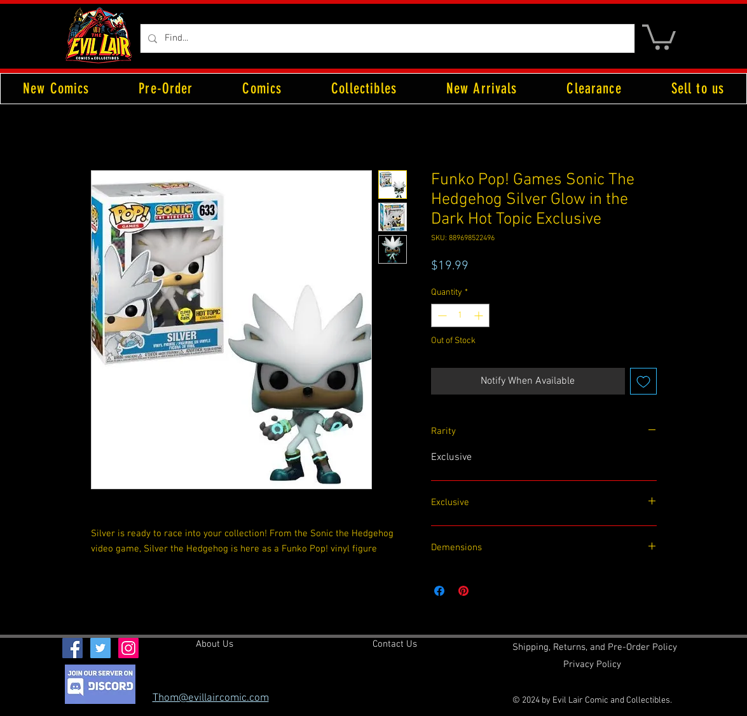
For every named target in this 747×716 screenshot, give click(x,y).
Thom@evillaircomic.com (211, 698)
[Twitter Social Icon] (100, 648)
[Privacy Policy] (592, 664)
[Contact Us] (395, 644)
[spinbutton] (460, 315)
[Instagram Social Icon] (128, 648)
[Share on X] (487, 590)
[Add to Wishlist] (643, 381)
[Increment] (480, 315)
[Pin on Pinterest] (463, 590)
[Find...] (386, 38)
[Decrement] (441, 315)
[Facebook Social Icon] (72, 648)
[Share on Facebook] (439, 590)
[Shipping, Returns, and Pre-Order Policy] (594, 647)
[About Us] (214, 644)
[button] (659, 36)
